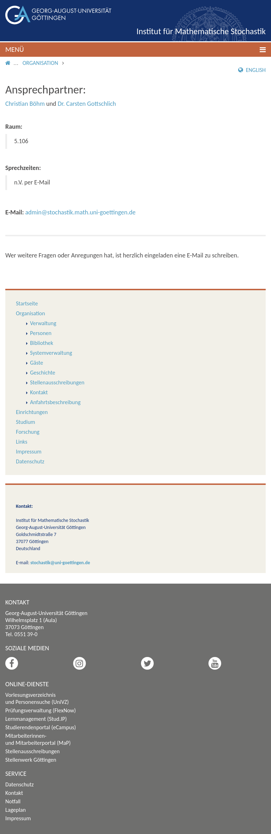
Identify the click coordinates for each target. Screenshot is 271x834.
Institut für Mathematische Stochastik (201, 31)
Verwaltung (43, 323)
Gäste (36, 362)
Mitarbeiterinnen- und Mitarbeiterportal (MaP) (38, 739)
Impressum (28, 451)
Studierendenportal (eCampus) (40, 727)
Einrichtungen (32, 412)
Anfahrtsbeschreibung (55, 402)
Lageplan (15, 809)
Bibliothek (41, 343)
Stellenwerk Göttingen (30, 759)
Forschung (28, 431)
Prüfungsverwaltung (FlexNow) (40, 710)
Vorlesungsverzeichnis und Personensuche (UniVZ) (37, 698)
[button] (135, 49)
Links (21, 441)
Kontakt (39, 392)
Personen (41, 333)
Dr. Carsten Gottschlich (87, 104)
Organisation (40, 63)
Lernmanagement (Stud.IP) (36, 719)
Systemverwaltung (51, 352)
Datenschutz (30, 461)
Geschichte (42, 372)
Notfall (12, 801)
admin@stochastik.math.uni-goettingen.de (80, 212)
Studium (25, 422)
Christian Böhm (25, 104)
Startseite (27, 303)
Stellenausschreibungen (57, 382)
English (252, 70)
